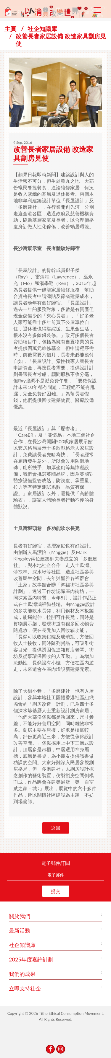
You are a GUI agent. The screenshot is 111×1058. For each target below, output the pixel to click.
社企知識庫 (42, 28)
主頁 (10, 28)
